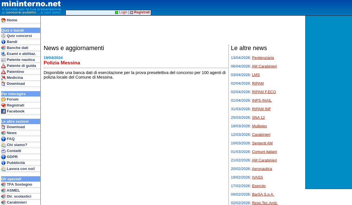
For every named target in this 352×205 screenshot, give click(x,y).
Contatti (11, 151)
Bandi (9, 42)
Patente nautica (18, 60)
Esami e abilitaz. (18, 54)
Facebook (13, 111)
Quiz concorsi (16, 36)
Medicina (12, 77)
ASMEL (10, 190)
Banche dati (14, 48)
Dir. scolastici (16, 196)
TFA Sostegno (16, 184)
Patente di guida (18, 65)
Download (13, 83)
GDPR (9, 157)
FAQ (8, 139)
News (9, 133)
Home (9, 20)
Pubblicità (13, 163)
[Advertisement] (329, 102)
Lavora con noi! (18, 169)
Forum (10, 99)
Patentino (12, 71)
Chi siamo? (14, 145)
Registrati (12, 105)
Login (121, 12)
